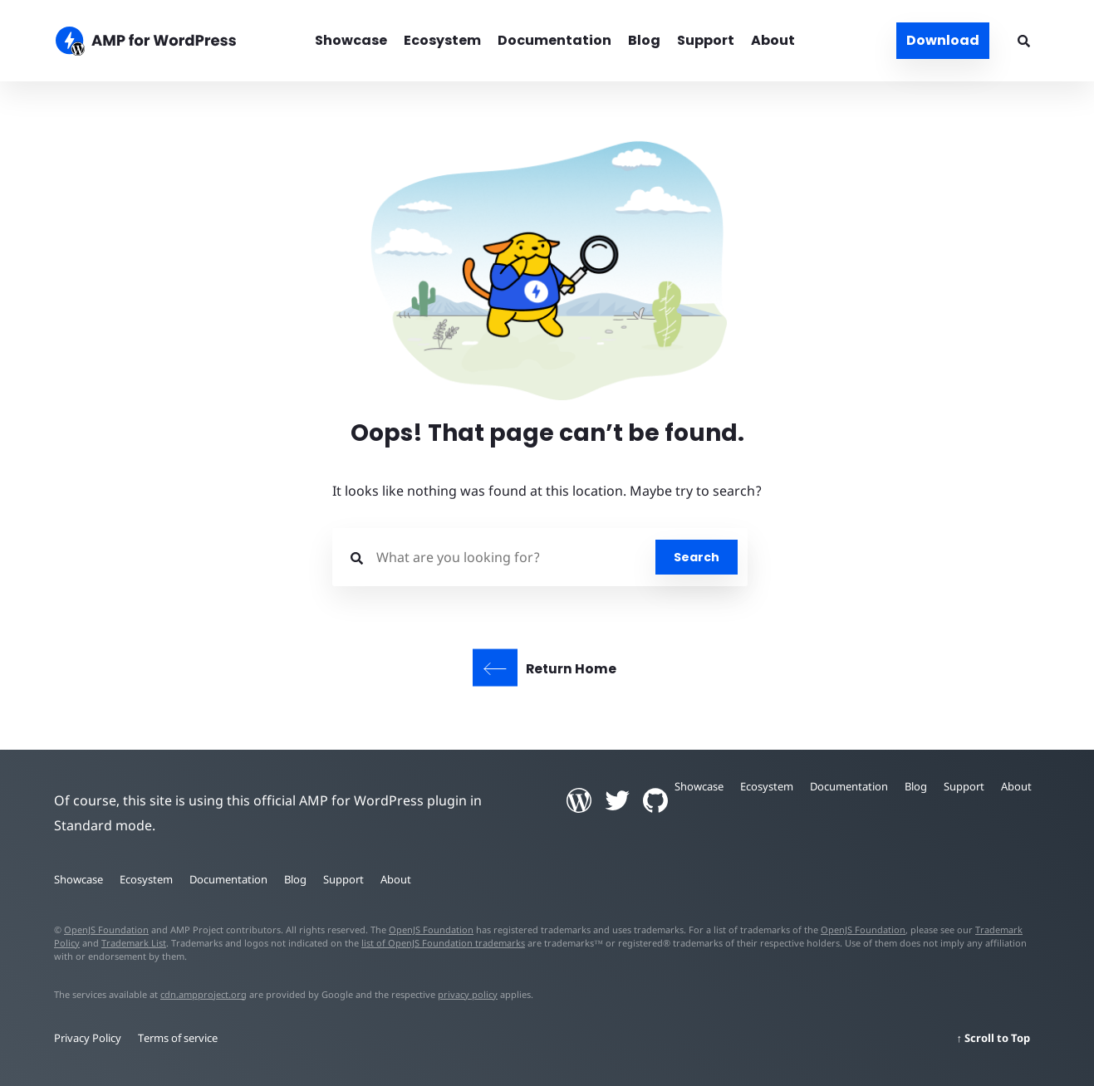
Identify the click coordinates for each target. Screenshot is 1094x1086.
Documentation (554, 40)
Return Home (571, 668)
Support (705, 40)
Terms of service (178, 1037)
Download (942, 40)
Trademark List (133, 943)
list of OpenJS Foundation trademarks (443, 943)
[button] (547, 543)
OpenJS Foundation (106, 929)
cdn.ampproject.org (203, 994)
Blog (644, 40)
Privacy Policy (87, 1037)
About (773, 40)
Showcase (351, 40)
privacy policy (468, 994)
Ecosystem (442, 40)
